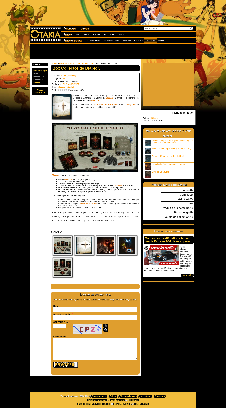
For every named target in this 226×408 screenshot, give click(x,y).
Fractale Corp (141, 404)
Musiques (161, 40)
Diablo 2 (118, 185)
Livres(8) (187, 190)
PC (92, 63)
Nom (55, 306)
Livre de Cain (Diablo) (158, 174)
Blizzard (109, 98)
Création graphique (97, 400)
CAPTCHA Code (61, 322)
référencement (103, 404)
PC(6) (189, 203)
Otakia (54, 63)
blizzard (61, 87)
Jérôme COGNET (71, 84)
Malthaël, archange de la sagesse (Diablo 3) (168, 150)
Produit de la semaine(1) (177, 208)
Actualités (70, 28)
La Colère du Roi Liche (106, 104)
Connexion (160, 396)
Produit (68, 34)
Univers (85, 28)
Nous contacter (99, 396)
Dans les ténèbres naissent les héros (165, 166)
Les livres (97, 34)
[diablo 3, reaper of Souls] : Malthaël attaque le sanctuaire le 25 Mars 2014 (169, 143)
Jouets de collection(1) (178, 217)
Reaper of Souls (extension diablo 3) (164, 158)
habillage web (117, 400)
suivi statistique (121, 404)
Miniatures (127, 40)
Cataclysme (130, 104)
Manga (112, 34)
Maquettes (138, 40)
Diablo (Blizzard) (68, 76)
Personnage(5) (183, 212)
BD (105, 34)
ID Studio (133, 400)
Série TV (87, 34)
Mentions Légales (128, 396)
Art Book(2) (185, 199)
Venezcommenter (40, 91)
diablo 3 (70, 87)
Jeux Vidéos (150, 40)
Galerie (36, 83)
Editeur (113, 396)
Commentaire (59, 337)
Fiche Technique (40, 71)
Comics (121, 34)
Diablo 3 (95, 100)
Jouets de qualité (93, 40)
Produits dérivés (73, 40)
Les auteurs (145, 396)
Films (78, 34)
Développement (85, 404)
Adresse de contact (62, 314)
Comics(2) (186, 194)
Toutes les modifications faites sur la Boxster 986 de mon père (167, 240)
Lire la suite (187, 275)
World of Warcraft (88, 204)
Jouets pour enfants (111, 40)
